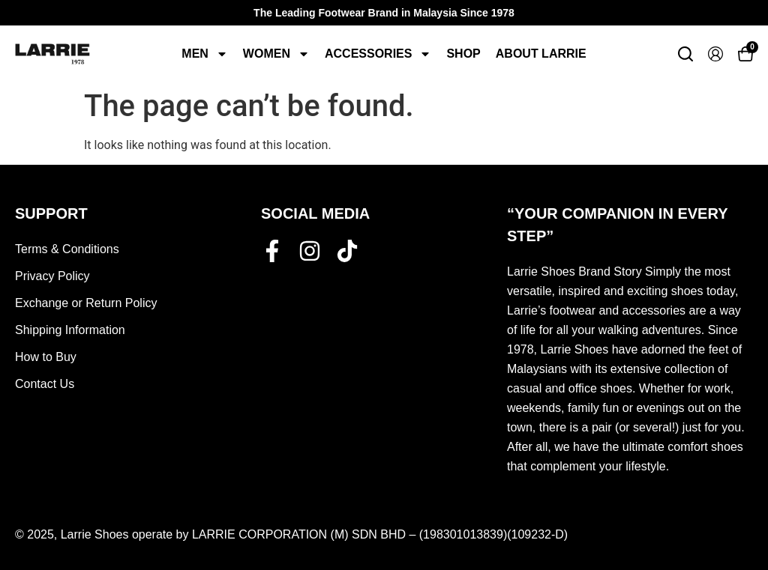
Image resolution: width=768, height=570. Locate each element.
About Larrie (541, 53)
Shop (463, 53)
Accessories (378, 53)
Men (205, 53)
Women (276, 53)
